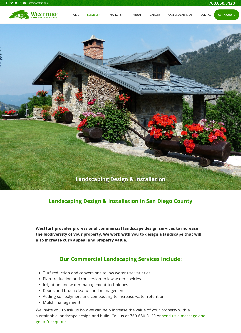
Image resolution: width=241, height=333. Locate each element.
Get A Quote (226, 14)
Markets (115, 14)
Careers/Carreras (180, 14)
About (137, 14)
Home (75, 14)
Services (92, 14)
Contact (207, 14)
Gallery (155, 14)
